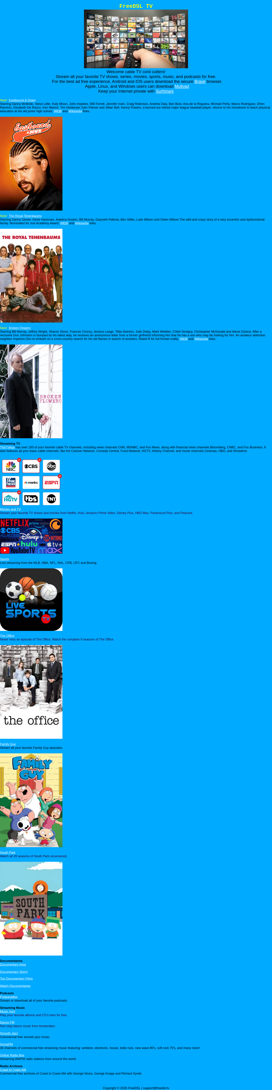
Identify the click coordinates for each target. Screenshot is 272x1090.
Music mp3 (7, 1011)
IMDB (58, 111)
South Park (7, 852)
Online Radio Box (12, 1055)
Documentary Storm (14, 972)
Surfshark (165, 91)
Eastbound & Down (22, 100)
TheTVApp (7, 447)
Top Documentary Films (16, 978)
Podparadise (9, 997)
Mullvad (182, 86)
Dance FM (7, 1022)
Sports (4, 559)
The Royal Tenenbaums (25, 216)
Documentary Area (13, 964)
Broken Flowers (20, 328)
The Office (7, 635)
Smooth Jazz (9, 1033)
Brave (200, 81)
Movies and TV (10, 509)
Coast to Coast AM (13, 1070)
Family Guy (8, 744)
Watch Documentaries (15, 986)
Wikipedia (75, 111)
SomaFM (6, 1044)
